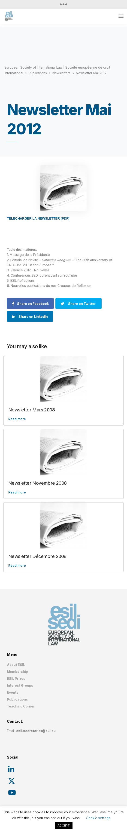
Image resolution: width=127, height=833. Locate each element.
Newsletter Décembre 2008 (37, 556)
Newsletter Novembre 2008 (37, 483)
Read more (17, 419)
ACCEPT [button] (63, 825)
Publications (17, 699)
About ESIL (16, 665)
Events (12, 692)
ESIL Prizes (16, 678)
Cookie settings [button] (98, 818)
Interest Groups (20, 685)
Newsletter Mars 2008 (31, 410)
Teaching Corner (21, 706)
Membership (17, 672)
